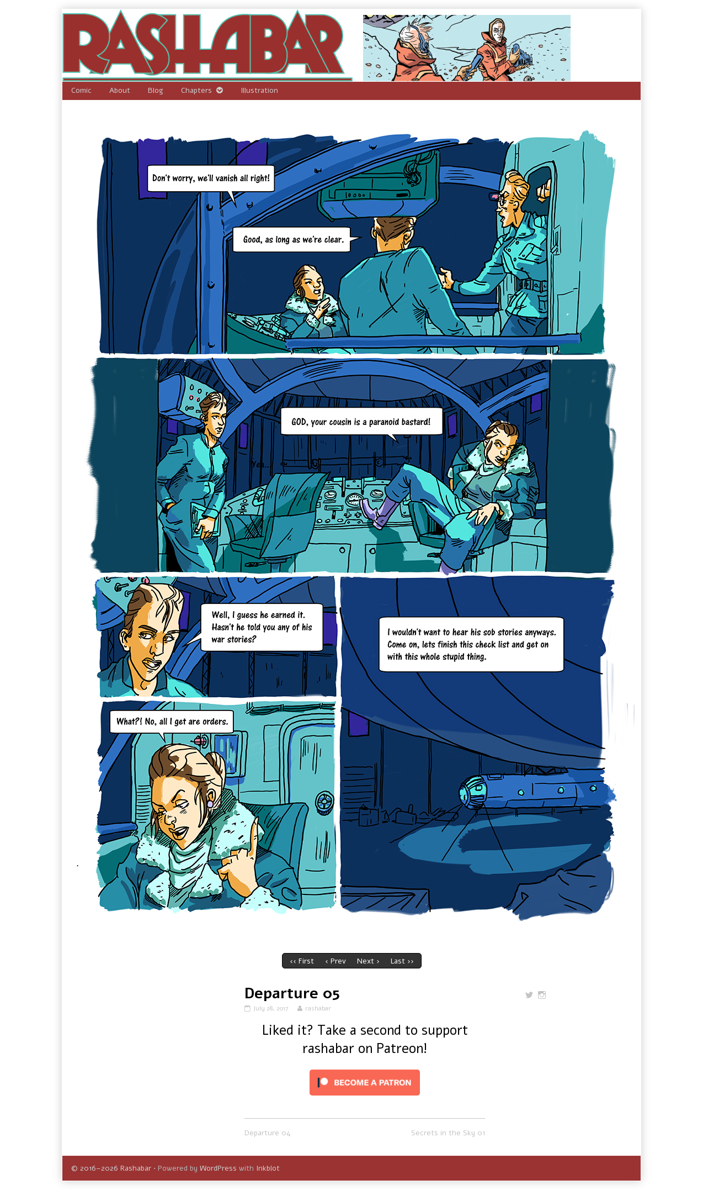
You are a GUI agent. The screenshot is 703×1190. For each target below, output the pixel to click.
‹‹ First (302, 961)
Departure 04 (267, 1133)
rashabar (318, 1008)
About (119, 90)
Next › (368, 961)
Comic (81, 90)
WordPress (218, 1168)
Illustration (259, 90)
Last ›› (402, 961)
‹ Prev (335, 961)
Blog (155, 90)
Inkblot (268, 1168)
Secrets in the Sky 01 (448, 1133)
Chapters (196, 90)
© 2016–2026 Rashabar (111, 1168)
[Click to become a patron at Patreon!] (365, 1082)
